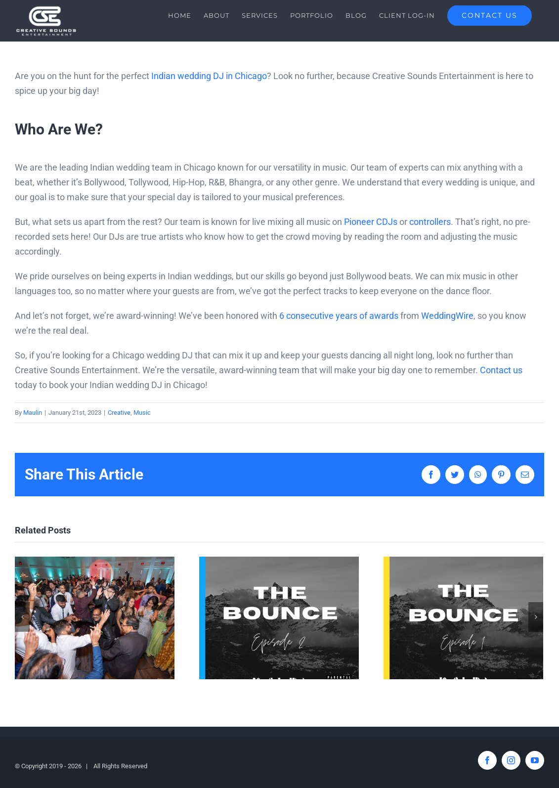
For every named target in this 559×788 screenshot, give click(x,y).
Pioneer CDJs (370, 222)
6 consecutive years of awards (338, 315)
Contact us (501, 370)
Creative (119, 412)
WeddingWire (447, 315)
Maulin (32, 412)
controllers (430, 222)
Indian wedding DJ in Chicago (209, 76)
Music (142, 412)
